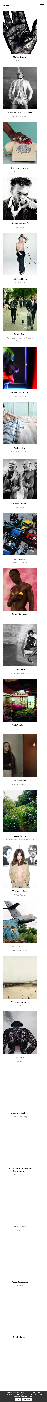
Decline (26, 1399)
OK (18, 1399)
